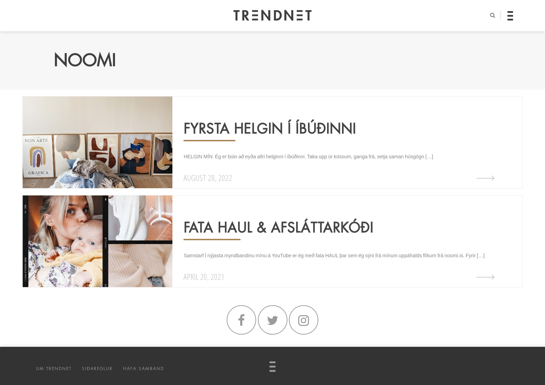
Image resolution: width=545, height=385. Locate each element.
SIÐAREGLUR (97, 368)
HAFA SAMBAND (143, 368)
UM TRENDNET (54, 368)
